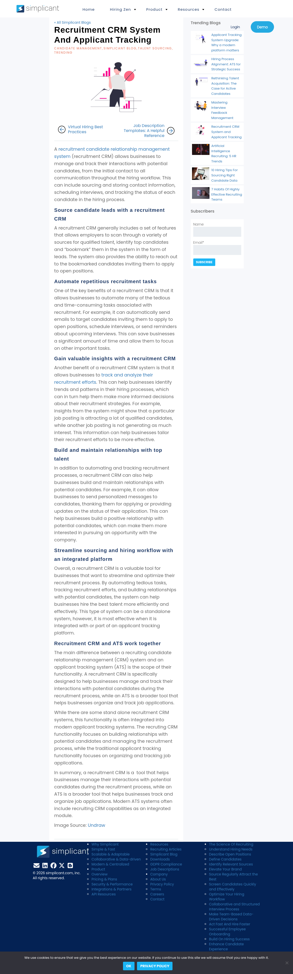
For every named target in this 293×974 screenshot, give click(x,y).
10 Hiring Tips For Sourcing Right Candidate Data (224, 175)
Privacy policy (154, 966)
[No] (286, 962)
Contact (223, 9)
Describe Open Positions (230, 854)
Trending (63, 52)
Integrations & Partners (112, 889)
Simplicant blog (120, 48)
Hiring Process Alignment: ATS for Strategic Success (225, 64)
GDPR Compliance (166, 864)
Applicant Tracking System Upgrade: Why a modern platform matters (226, 42)
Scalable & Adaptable (111, 854)
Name (217, 229)
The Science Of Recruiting (231, 844)
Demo (262, 27)
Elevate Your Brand (225, 869)
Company (159, 874)
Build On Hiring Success (229, 939)
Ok (129, 966)
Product (154, 9)
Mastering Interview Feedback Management (222, 110)
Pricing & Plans (104, 879)
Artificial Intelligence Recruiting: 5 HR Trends (223, 153)
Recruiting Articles (166, 849)
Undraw (96, 825)
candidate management (78, 48)
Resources (188, 9)
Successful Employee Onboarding (227, 932)
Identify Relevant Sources (231, 864)
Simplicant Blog (164, 854)
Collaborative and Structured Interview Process (234, 907)
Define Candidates (225, 859)
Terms (155, 889)
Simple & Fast (103, 849)
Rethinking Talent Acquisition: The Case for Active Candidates (225, 86)
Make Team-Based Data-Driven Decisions (231, 917)
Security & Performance (112, 884)
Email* (217, 247)
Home (88, 9)
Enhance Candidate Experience (226, 947)
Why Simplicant (105, 844)
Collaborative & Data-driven (116, 859)
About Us (158, 879)
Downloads (160, 859)
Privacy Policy (162, 884)
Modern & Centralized (110, 864)
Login (235, 26)
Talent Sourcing (155, 48)
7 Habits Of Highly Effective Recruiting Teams (226, 194)
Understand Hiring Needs (230, 849)
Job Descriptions (164, 869)
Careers (157, 894)
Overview (100, 874)
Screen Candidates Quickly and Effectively (232, 887)
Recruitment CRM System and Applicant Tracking (226, 131)
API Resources (104, 894)
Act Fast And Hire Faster (229, 924)
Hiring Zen (120, 9)
